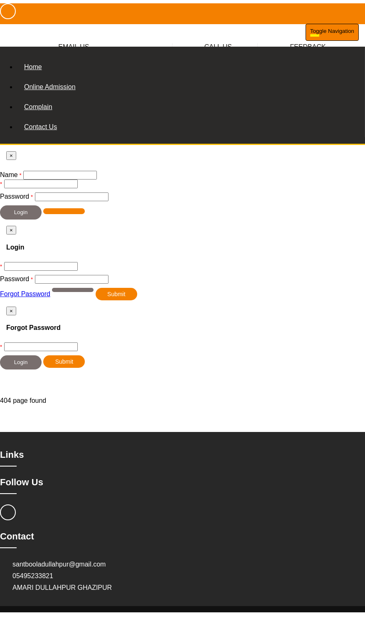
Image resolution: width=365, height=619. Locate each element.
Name (9, 174)
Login (21, 212)
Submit (116, 294)
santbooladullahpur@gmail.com (59, 564)
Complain (38, 106)
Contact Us (40, 126)
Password (14, 196)
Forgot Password (25, 293)
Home (33, 66)
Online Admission (50, 86)
